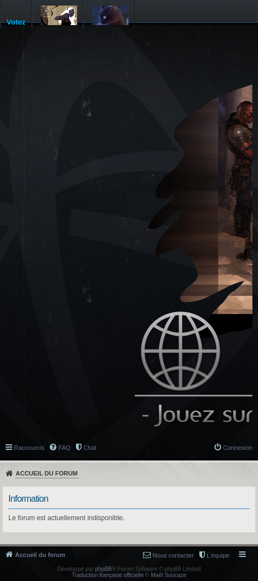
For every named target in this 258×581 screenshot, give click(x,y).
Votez (16, 22)
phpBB (103, 569)
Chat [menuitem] (89, 447)
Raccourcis (29, 447)
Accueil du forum (47, 473)
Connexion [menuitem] (237, 447)
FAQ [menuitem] (64, 447)
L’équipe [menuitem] (218, 555)
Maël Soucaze (168, 575)
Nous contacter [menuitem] (173, 555)
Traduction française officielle (107, 575)
